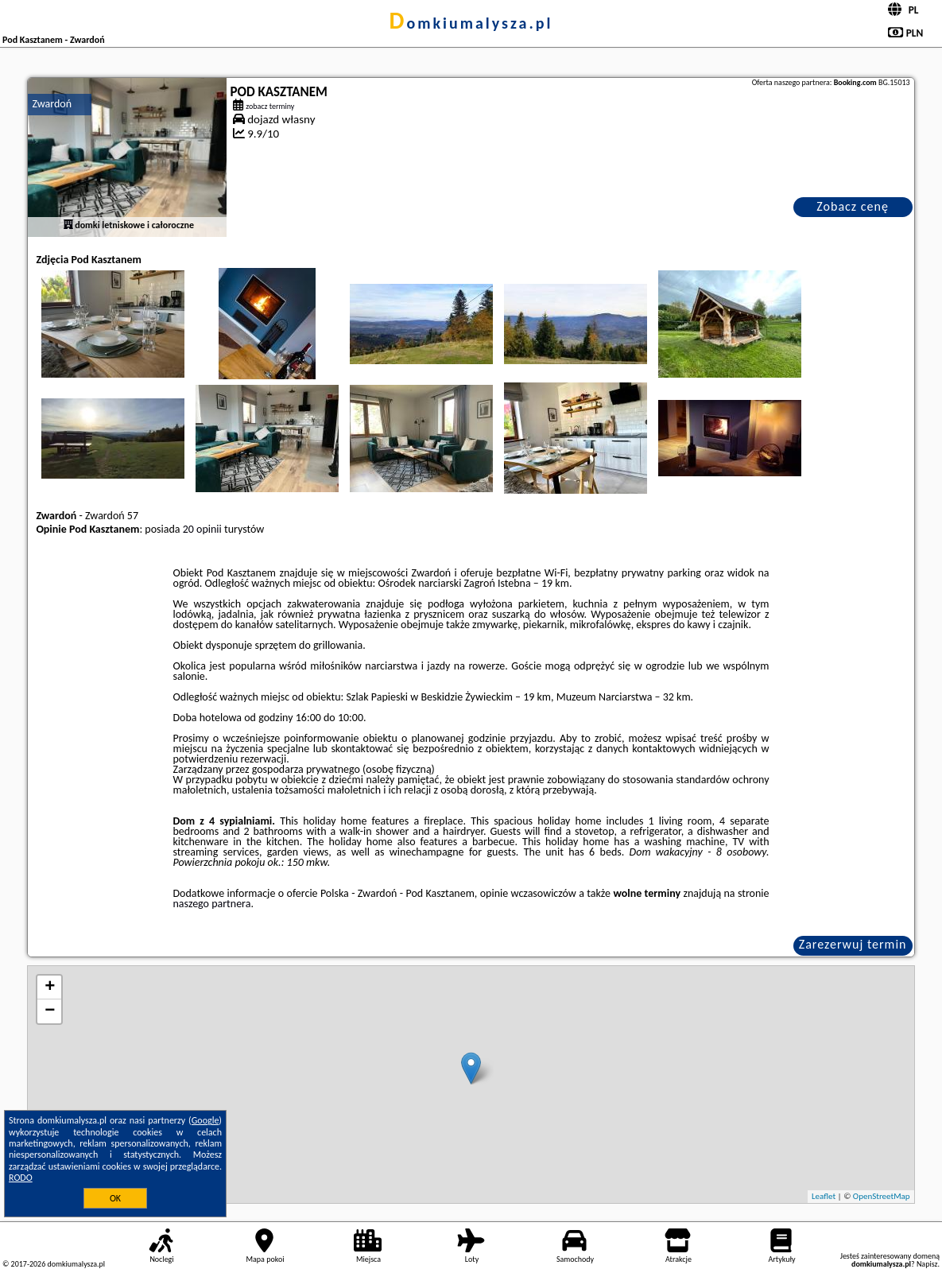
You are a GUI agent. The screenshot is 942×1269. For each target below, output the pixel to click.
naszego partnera (212, 903)
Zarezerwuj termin (853, 944)
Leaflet (823, 1196)
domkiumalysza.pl (471, 23)
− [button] (50, 1011)
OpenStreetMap (881, 1196)
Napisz (927, 1264)
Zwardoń (52, 104)
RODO (21, 1177)
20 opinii (202, 529)
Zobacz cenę (852, 206)
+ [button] (50, 987)
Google (205, 1120)
